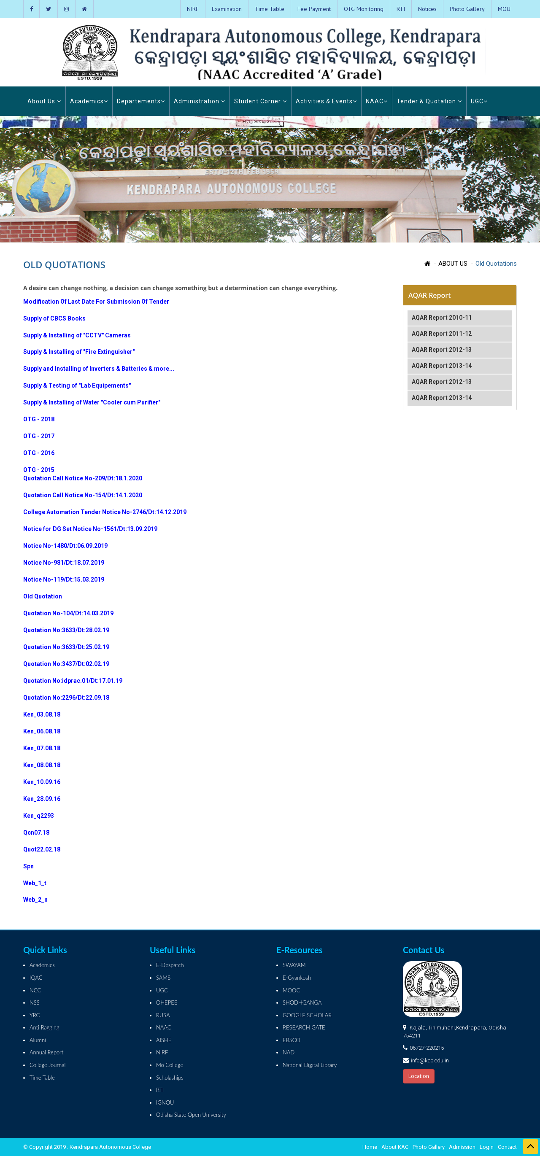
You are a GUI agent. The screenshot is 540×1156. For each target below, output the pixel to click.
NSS (35, 1002)
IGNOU (165, 1102)
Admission (462, 1147)
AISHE (163, 1040)
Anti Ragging (44, 1027)
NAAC (377, 101)
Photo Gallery (467, 9)
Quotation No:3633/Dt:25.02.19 (66, 647)
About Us (44, 101)
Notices (427, 9)
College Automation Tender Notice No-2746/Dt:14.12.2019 (104, 512)
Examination (227, 9)
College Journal (47, 1065)
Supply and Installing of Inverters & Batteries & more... (98, 368)
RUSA (163, 1015)
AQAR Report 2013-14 (442, 365)
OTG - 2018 (38, 419)
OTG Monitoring (363, 9)
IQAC (36, 977)
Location (418, 1076)
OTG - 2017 (38, 436)
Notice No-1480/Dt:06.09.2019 (65, 545)
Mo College (169, 1065)
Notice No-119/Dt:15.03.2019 (63, 579)
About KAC (394, 1147)
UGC (479, 101)
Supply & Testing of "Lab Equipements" (77, 385)
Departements (141, 101)
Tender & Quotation (429, 101)
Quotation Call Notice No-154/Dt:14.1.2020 (82, 495)
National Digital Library (310, 1065)
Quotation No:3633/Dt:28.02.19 (66, 630)
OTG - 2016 (38, 453)
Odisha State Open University (191, 1114)
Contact (507, 1147)
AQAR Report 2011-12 (442, 333)
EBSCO (291, 1040)
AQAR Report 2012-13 (442, 349)
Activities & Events (326, 101)
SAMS (163, 977)
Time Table (269, 9)
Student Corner (260, 101)
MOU (504, 9)
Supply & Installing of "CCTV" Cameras (77, 335)
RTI (401, 9)
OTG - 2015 (38, 469)
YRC (35, 1015)
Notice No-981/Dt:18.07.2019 (63, 562)
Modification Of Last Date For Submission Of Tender (96, 301)
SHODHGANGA (302, 1002)
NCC (35, 990)
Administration (199, 101)
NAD (288, 1052)
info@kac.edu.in (430, 1060)
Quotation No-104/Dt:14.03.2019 (68, 613)
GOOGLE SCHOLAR (307, 1015)
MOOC (291, 990)
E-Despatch (170, 965)
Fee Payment (314, 9)
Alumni (38, 1040)
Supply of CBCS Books (54, 318)
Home (369, 1147)
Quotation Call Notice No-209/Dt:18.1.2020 (82, 478)
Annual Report (46, 1052)
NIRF (193, 9)
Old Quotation (42, 596)
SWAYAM (294, 965)
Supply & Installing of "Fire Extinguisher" (79, 351)
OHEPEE (166, 1002)
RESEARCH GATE (304, 1027)
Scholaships (170, 1077)
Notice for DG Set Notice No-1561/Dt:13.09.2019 (90, 528)
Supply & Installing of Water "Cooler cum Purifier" (91, 402)
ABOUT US (452, 263)
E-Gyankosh (297, 977)
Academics (89, 101)
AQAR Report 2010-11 (442, 317)
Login (487, 1147)
